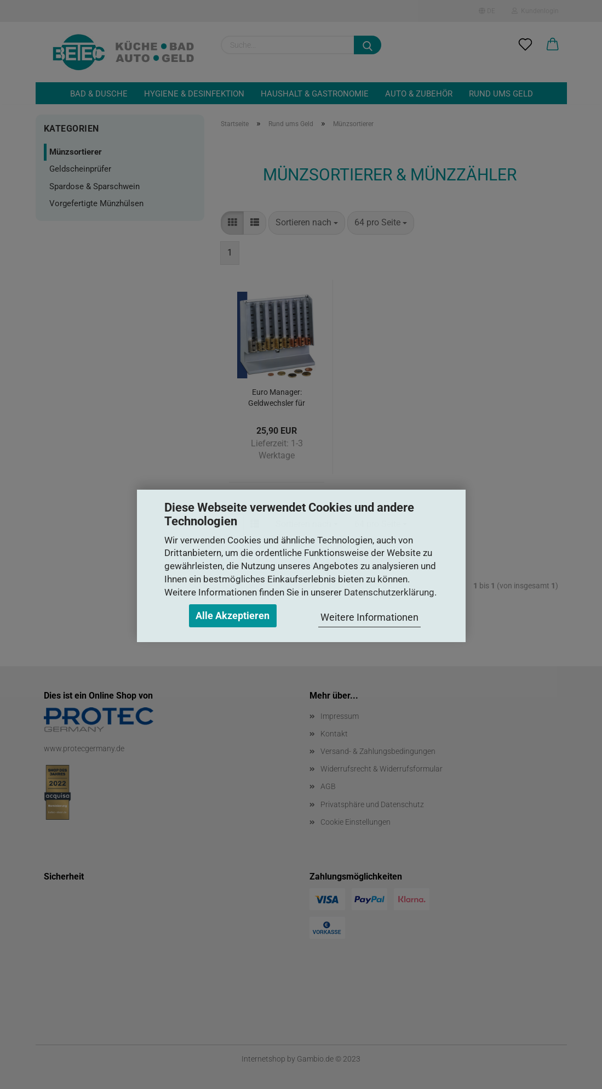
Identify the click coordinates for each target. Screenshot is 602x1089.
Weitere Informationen (369, 617)
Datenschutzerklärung (389, 592)
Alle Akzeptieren (233, 615)
